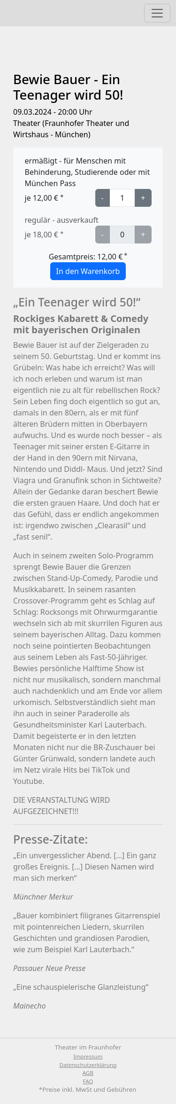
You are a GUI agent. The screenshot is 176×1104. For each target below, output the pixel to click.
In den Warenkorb (88, 271)
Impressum (87, 1056)
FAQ (88, 1081)
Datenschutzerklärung (88, 1064)
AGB (88, 1072)
